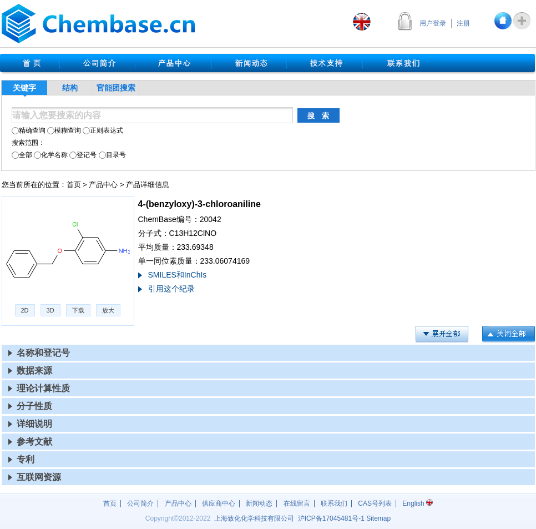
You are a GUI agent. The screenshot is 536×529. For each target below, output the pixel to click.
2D (25, 310)
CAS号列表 (375, 503)
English (417, 503)
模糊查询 (64, 130)
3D (50, 310)
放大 (108, 310)
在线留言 (297, 503)
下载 (78, 310)
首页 (74, 184)
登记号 (83, 155)
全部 (22, 155)
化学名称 (51, 155)
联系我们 (334, 503)
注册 (463, 23)
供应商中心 (218, 503)
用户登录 (432, 23)
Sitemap (378, 518)
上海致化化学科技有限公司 (254, 518)
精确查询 (28, 130)
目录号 (112, 155)
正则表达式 (103, 130)
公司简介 (140, 503)
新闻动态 (259, 503)
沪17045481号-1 (331, 518)
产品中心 (103, 184)
